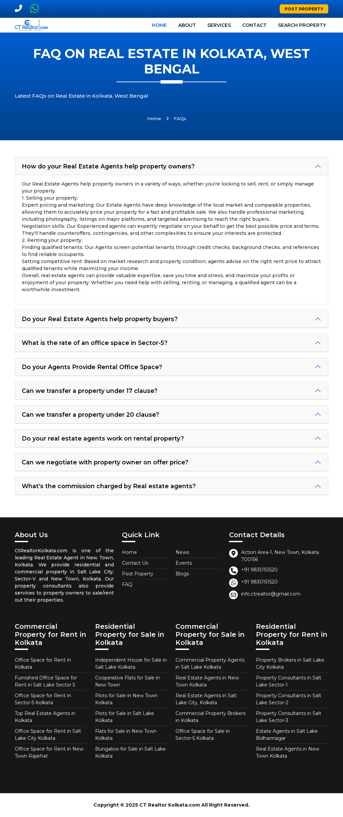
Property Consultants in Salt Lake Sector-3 (288, 716)
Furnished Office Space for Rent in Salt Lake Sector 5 (46, 681)
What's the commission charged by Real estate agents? (109, 486)
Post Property (304, 8)
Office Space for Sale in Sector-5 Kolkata (203, 734)
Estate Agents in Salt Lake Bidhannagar (287, 734)
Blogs (182, 574)
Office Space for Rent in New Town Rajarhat (49, 752)
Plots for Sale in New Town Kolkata (126, 699)
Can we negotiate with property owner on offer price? (105, 462)
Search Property (302, 25)
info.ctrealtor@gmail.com (270, 594)
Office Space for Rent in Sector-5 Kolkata (43, 699)
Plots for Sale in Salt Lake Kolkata (124, 716)
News (182, 552)
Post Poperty (137, 574)
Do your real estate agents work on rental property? (103, 438)
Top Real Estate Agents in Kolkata (45, 716)
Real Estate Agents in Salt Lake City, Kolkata (206, 699)
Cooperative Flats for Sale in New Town (127, 681)
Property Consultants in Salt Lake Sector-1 (288, 681)
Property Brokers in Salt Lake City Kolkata (290, 663)
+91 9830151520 (259, 570)
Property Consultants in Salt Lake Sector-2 (288, 699)
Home (159, 25)
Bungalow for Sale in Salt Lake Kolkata (130, 752)
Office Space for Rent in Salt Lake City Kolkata (48, 734)
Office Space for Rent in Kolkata (43, 663)
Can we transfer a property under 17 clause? (89, 390)
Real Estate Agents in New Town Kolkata (207, 681)
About (187, 25)
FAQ (127, 584)
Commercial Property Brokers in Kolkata (211, 716)
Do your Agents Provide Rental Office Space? (92, 366)
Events (184, 563)
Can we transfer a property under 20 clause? (90, 414)
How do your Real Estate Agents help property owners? (108, 166)
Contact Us (135, 563)
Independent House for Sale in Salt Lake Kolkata (131, 663)
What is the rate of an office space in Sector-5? (94, 342)
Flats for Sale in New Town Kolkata (125, 734)
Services (219, 25)
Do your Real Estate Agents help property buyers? (100, 318)
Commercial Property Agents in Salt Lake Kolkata (210, 663)
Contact (254, 25)
